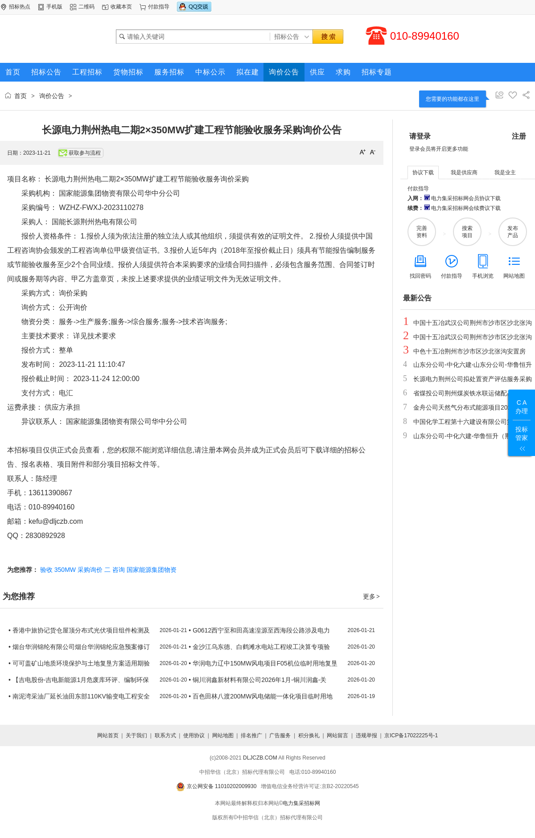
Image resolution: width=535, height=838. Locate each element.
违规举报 (366, 735)
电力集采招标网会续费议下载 (462, 208)
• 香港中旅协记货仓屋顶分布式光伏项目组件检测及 (79, 630)
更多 (372, 596)
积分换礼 (309, 735)
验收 (46, 569)
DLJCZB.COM (260, 758)
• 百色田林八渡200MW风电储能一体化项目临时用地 (261, 696)
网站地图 (223, 735)
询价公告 (51, 95)
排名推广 (251, 735)
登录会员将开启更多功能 (438, 149)
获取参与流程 (79, 152)
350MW (65, 569)
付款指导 (158, 7)
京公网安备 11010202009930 (216, 786)
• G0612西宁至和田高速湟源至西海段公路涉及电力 (259, 630)
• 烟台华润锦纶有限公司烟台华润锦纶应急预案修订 (79, 646)
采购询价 (90, 569)
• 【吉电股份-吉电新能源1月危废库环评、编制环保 (78, 679)
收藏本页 (121, 7)
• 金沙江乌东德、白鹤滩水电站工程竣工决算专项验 (259, 646)
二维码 (86, 7)
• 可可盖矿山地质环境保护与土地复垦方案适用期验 (79, 663)
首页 (20, 95)
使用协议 (194, 735)
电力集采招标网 (301, 803)
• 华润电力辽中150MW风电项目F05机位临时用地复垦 (263, 663)
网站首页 (108, 735)
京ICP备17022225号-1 (411, 735)
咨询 (118, 569)
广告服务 (280, 735)
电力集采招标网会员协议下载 (462, 198)
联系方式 (165, 735)
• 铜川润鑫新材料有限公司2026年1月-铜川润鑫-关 (257, 679)
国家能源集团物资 (152, 569)
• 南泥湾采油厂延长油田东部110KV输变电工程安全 (79, 696)
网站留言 (337, 735)
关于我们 (136, 735)
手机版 (54, 7)
